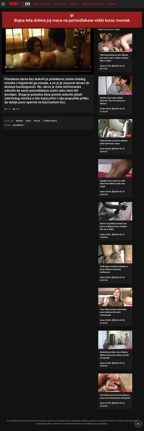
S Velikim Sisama (50, 121)
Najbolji (74, 4)
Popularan (60, 4)
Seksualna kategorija (93, 4)
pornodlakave (18, 125)
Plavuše (37, 121)
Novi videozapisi (42, 4)
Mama (28, 121)
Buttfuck (19, 121)
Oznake (111, 4)
